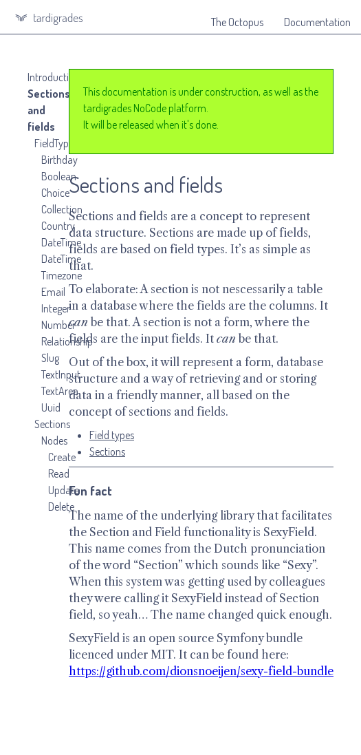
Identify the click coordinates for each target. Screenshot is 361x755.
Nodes (54, 440)
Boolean (58, 176)
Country (58, 226)
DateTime (61, 242)
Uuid (51, 407)
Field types (111, 435)
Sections (52, 424)
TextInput (60, 374)
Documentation (317, 22)
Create (62, 457)
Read (58, 473)
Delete (61, 506)
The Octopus (237, 22)
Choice (55, 193)
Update (63, 490)
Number (58, 325)
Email (53, 292)
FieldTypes (56, 143)
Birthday (59, 160)
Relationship (67, 341)
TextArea (59, 391)
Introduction (54, 77)
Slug (50, 358)
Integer (55, 308)
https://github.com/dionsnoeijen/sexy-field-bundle (201, 671)
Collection (62, 209)
